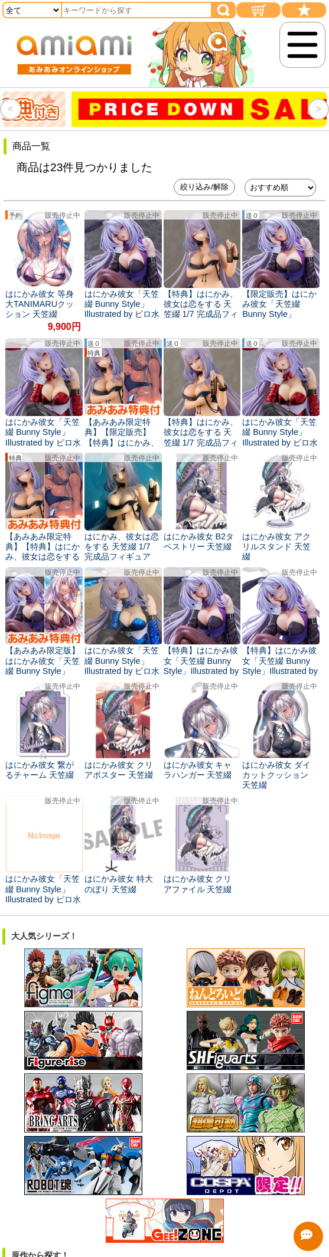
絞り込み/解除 (204, 186)
